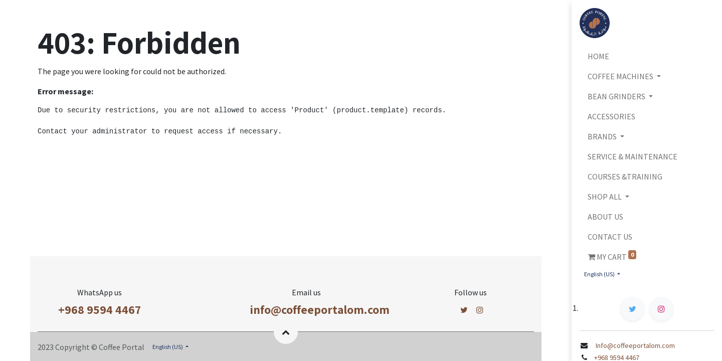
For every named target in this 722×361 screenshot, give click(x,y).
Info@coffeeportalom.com (634, 345)
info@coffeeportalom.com (320, 309)
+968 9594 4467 (99, 309)
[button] (286, 332)
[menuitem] (647, 56)
